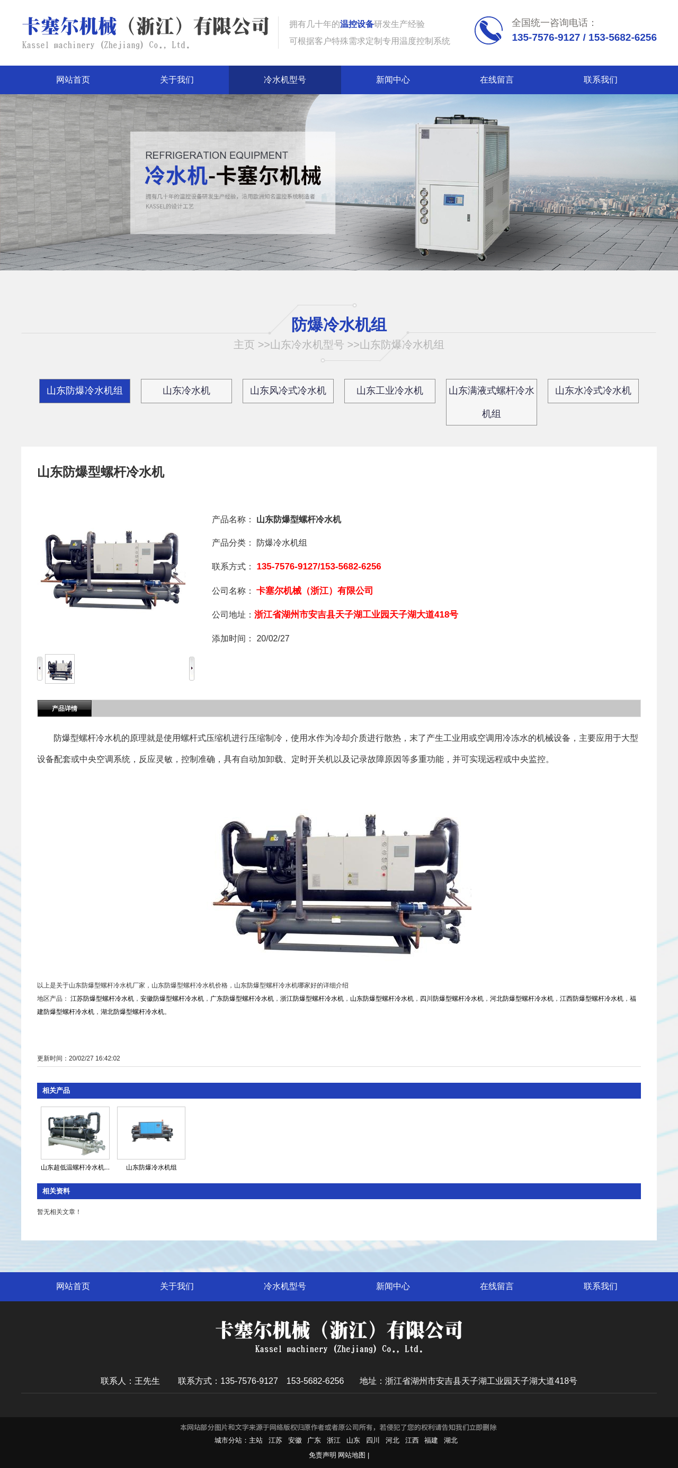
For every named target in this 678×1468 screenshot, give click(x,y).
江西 (412, 1440)
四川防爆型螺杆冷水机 (452, 998)
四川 (373, 1440)
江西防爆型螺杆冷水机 (591, 998)
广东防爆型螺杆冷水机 (242, 998)
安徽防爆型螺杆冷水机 (172, 998)
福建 (431, 1440)
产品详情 (64, 708)
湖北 (451, 1440)
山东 (353, 1440)
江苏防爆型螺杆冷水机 (102, 998)
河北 (392, 1440)
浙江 (334, 1440)
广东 (314, 1440)
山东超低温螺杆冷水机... (75, 1167)
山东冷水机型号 (307, 344)
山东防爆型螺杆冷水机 (382, 998)
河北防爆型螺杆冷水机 (522, 998)
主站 (256, 1440)
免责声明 (322, 1455)
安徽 (295, 1440)
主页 (244, 344)
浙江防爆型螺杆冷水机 (312, 998)
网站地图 (351, 1455)
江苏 (275, 1440)
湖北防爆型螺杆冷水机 (132, 1012)
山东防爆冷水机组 (402, 344)
